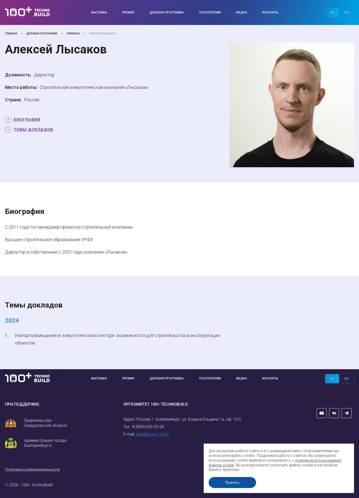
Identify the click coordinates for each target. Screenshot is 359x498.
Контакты (270, 12)
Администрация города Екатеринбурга (45, 443)
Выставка (99, 12)
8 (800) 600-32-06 (148, 426)
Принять (233, 483)
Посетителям (210, 12)
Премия (128, 12)
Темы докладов (33, 129)
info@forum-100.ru (152, 434)
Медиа (241, 12)
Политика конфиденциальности (32, 469)
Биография (27, 119)
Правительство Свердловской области (45, 423)
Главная (11, 33)
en (347, 12)
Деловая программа (167, 12)
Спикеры (73, 33)
